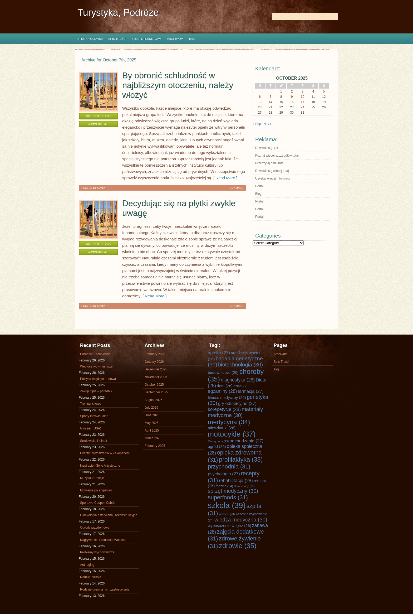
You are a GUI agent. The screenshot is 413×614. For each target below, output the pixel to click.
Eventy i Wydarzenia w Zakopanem (105, 453)
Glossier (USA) (90, 428)
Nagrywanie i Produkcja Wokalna (103, 540)
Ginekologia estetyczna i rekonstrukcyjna (108, 515)
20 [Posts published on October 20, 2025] (260, 107)
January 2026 (154, 362)
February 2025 (155, 446)
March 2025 (153, 438)
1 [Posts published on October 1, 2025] (281, 91)
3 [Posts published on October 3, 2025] (302, 91)
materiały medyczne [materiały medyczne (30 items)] (235, 412)
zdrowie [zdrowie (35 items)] (238, 545)
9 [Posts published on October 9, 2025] (292, 97)
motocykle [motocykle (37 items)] (231, 434)
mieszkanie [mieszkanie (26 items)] (221, 428)
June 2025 (152, 415)
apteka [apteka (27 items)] (219, 352)
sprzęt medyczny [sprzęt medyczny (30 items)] (233, 491)
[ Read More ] (224, 178)
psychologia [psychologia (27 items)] (224, 473)
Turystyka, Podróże (118, 12)
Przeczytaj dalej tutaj (269, 163)
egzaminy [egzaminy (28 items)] (222, 391)
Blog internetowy (146, 38)
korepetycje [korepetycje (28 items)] (224, 409)
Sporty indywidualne (94, 416)
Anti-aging (87, 565)
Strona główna (90, 38)
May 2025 (152, 423)
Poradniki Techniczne (95, 354)
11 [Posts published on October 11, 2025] (313, 97)
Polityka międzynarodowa (98, 379)
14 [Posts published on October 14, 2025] (270, 102)
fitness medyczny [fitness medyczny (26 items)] (227, 397)
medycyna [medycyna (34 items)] (229, 422)
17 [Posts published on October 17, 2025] (302, 102)
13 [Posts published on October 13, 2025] (260, 102)
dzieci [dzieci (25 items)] (241, 386)
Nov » (267, 124)
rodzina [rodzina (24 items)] (224, 486)
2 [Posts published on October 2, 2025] (292, 91)
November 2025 (156, 377)
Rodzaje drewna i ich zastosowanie (104, 589)
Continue (236, 187)
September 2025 (156, 392)
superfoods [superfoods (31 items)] (228, 497)
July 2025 (151, 407)
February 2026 (155, 354)
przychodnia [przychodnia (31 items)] (229, 466)
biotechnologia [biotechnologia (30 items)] (240, 365)
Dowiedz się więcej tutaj (272, 171)
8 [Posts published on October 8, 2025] (281, 97)
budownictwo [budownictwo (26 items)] (223, 372)
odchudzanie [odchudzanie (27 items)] (246, 440)
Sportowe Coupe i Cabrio (97, 503)
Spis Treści (117, 38)
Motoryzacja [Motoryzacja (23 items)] (218, 441)
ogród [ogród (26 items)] (217, 446)
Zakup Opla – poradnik (96, 391)
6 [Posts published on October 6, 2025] (260, 97)
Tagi (192, 38)
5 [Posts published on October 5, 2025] (324, 91)
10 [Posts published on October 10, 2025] (302, 97)
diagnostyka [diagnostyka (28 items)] (238, 380)
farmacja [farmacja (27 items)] (251, 391)
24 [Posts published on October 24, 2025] (302, 107)
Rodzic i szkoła (90, 577)
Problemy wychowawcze (97, 552)
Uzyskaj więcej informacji (272, 178)
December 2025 (156, 369)
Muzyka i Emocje (92, 478)
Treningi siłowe (90, 403)
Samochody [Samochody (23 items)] (244, 486)
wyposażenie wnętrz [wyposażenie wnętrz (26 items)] (229, 526)
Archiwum (175, 38)
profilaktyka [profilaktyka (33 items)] (241, 459)
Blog (258, 194)
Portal (259, 186)
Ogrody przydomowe (94, 527)
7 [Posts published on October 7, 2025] (271, 97)
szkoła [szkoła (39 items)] (226, 505)
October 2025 (154, 384)
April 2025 (152, 430)
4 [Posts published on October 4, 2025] (313, 91)
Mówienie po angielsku (96, 490)
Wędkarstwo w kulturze (96, 366)
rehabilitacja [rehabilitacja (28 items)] (236, 480)
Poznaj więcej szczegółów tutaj (277, 155)
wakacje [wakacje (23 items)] (227, 514)
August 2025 (153, 400)
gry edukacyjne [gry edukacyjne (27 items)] (237, 403)
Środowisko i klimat (93, 441)
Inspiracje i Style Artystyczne (100, 465)
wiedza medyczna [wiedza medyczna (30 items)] (240, 520)
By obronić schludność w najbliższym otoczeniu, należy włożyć (177, 85)
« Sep (257, 124)
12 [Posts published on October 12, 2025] (324, 97)
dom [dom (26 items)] (225, 386)
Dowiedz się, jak (266, 148)
